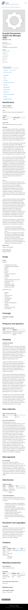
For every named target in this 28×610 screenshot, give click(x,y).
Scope (4, 77)
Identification (6, 75)
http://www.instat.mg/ (20, 487)
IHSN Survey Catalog (14, 605)
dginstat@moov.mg (17, 550)
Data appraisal (6, 89)
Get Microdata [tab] (13, 70)
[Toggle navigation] (25, 3)
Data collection (6, 87)
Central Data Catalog (8, 7)
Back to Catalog (6, 599)
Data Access (6, 91)
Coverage (5, 80)
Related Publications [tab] (7, 72)
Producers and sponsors (8, 82)
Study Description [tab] (7, 68)
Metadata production (7, 99)
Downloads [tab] (5, 70)
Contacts (5, 96)
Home (3, 7)
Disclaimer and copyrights (8, 94)
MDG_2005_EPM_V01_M (16, 7)
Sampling (5, 84)
